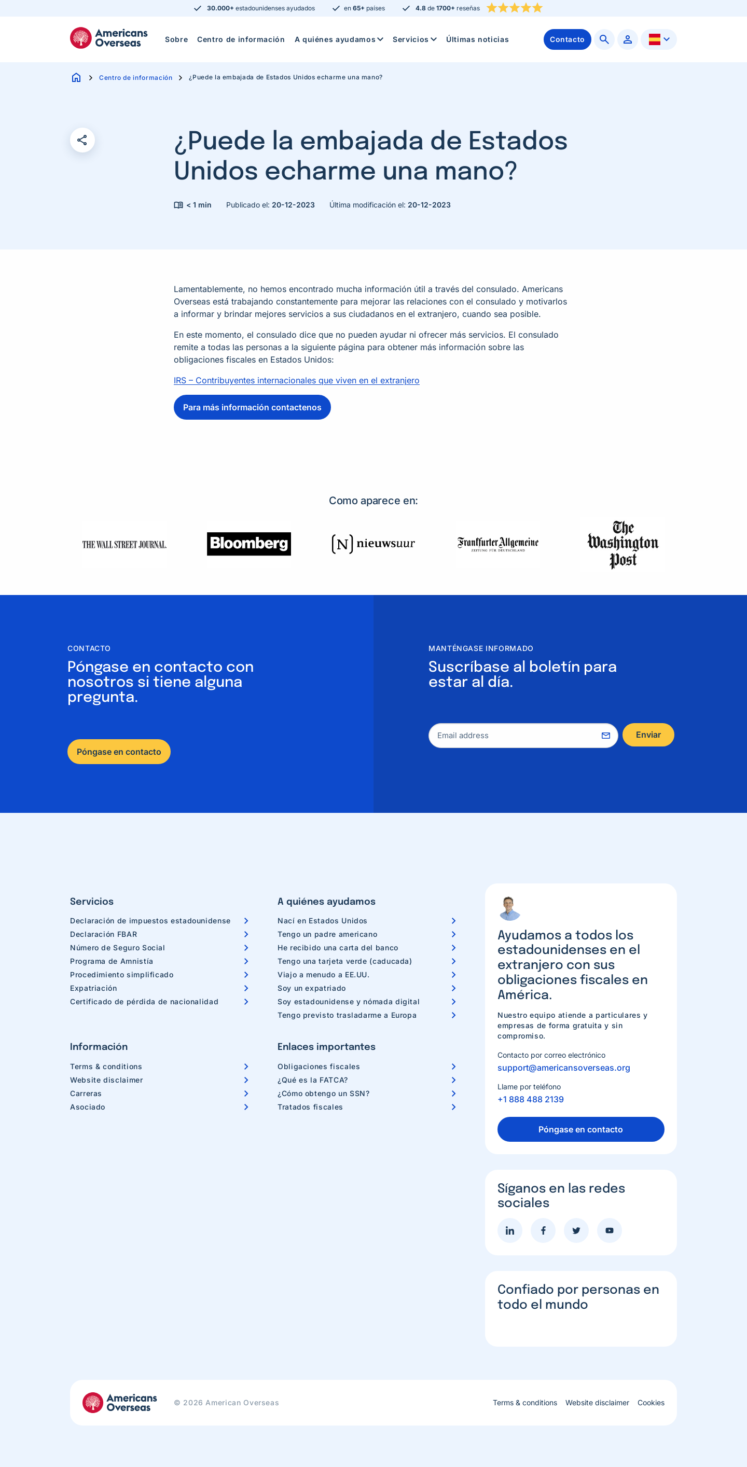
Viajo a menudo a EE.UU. (324, 974)
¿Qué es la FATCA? (313, 1079)
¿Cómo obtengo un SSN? (323, 1093)
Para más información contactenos (252, 407)
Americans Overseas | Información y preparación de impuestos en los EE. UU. (109, 38)
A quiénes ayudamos (340, 39)
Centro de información (241, 39)
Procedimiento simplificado (122, 974)
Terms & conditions (106, 1066)
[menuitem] (176, 39)
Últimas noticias (477, 39)
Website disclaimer (106, 1079)
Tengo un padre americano (327, 934)
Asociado (87, 1106)
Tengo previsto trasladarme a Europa (347, 1015)
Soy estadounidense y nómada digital (349, 1001)
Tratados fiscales (310, 1106)
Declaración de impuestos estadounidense (150, 920)
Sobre (176, 39)
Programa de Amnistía (112, 961)
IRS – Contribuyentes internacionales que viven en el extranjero (297, 380)
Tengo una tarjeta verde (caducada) (345, 961)
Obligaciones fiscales (319, 1066)
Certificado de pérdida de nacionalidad (144, 1001)
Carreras (86, 1093)
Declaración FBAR (103, 934)
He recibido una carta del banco (338, 947)
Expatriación (93, 988)
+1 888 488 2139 (530, 1099)
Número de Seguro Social (117, 947)
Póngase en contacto (119, 751)
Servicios (416, 39)
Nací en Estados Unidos (323, 920)
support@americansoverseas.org (563, 1067)
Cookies (651, 1402)
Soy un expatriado (312, 988)
